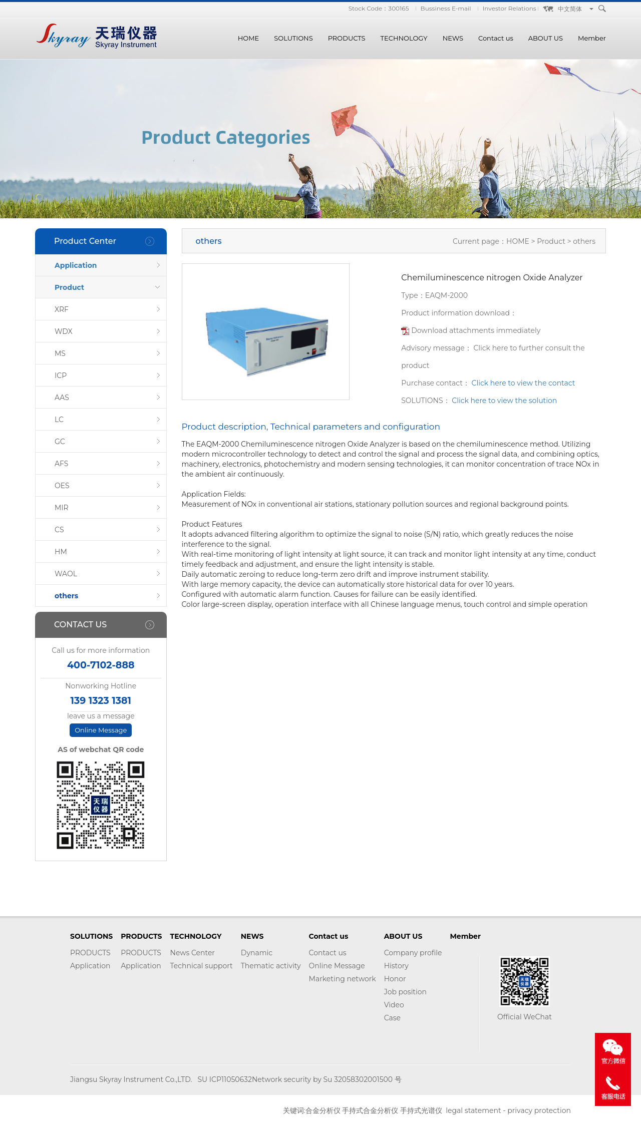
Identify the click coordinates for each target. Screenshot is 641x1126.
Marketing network (342, 978)
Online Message (101, 730)
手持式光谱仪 (421, 1110)
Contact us (495, 38)
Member (592, 38)
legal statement (473, 1110)
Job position (405, 991)
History (396, 965)
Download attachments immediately (475, 330)
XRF (62, 309)
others (66, 595)
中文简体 (570, 9)
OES (62, 485)
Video (394, 1004)
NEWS (453, 38)
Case (392, 1017)
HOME (248, 38)
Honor (395, 978)
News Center (192, 952)
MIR (62, 507)
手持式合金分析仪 (370, 1110)
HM (61, 551)
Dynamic (256, 952)
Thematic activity (271, 965)
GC (60, 441)
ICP (61, 375)
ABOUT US (545, 38)
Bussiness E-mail (446, 8)
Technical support (201, 965)
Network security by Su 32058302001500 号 (327, 1079)
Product (69, 287)
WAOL (66, 573)
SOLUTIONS (293, 38)
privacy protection (539, 1110)
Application (76, 265)
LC (59, 419)
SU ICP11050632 (224, 1079)
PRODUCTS (347, 38)
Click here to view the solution (504, 400)
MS (60, 353)
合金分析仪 (323, 1110)
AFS (61, 463)
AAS (62, 397)
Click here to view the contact (523, 383)
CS (59, 529)
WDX (64, 331)
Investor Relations (509, 8)
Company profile (413, 952)
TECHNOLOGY (404, 38)
